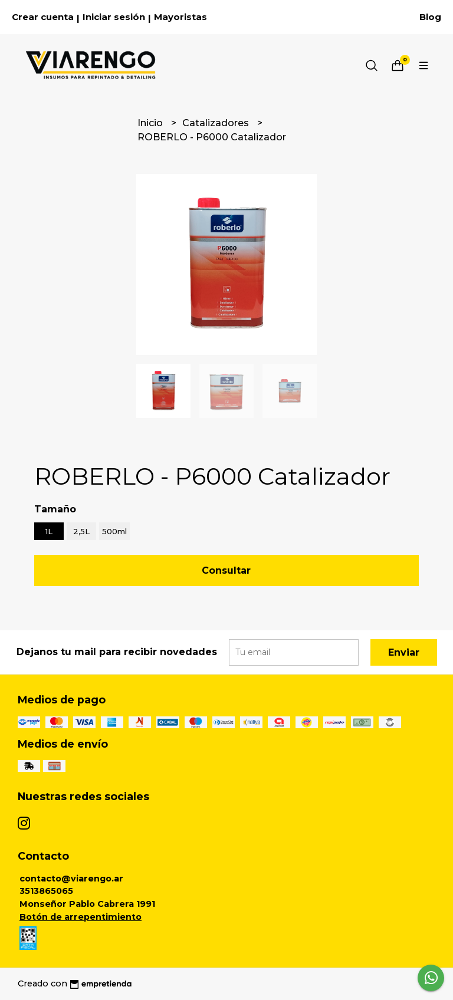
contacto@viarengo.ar (71, 878)
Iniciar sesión (114, 17)
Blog (430, 17)
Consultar (226, 570)
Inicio (151, 123)
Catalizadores (216, 123)
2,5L (81, 531)
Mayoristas (180, 17)
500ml (114, 531)
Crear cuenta (43, 17)
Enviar (403, 652)
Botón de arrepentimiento (80, 917)
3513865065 (46, 891)
